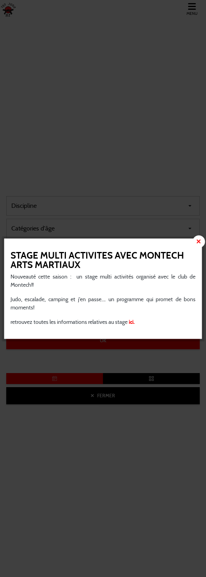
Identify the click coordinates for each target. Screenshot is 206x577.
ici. (131, 322)
